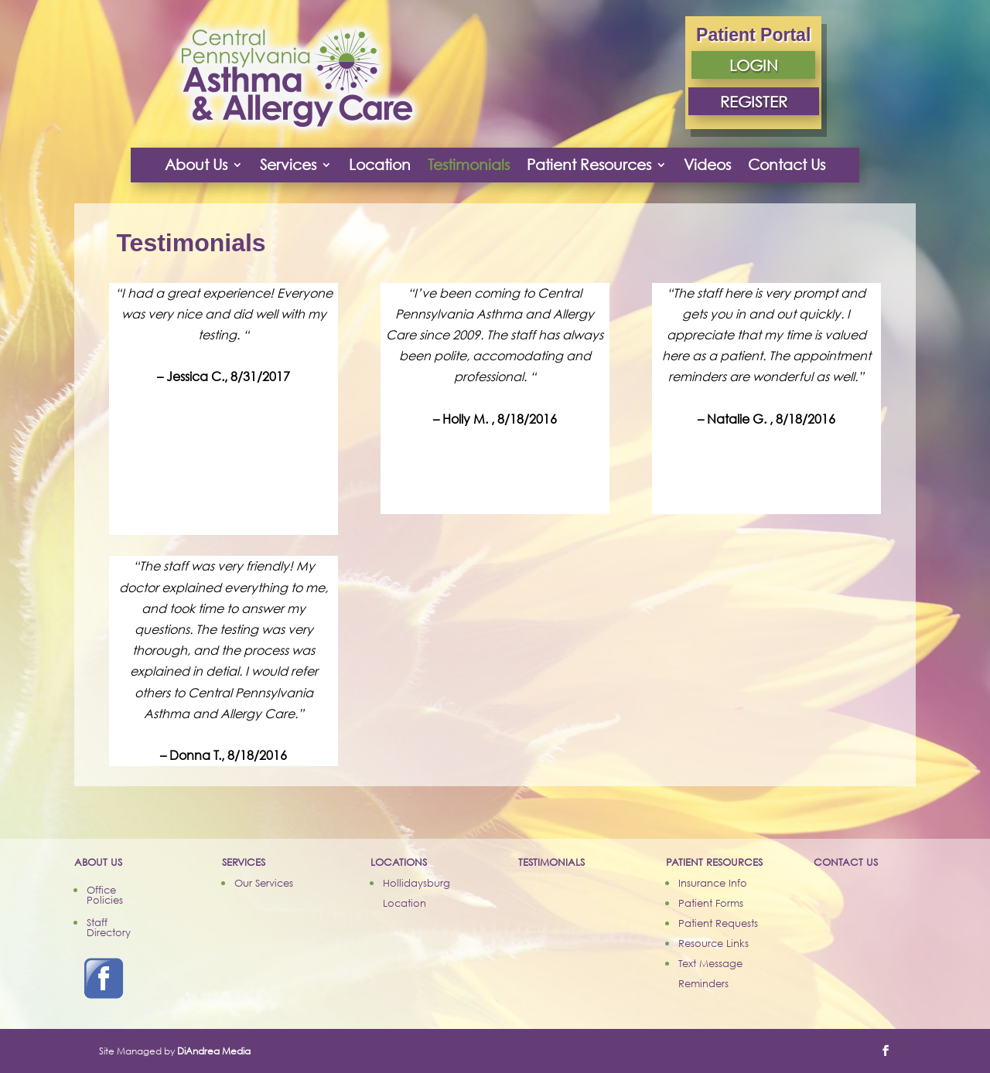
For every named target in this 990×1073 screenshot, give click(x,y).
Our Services (263, 883)
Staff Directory (109, 927)
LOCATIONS (398, 862)
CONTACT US (846, 862)
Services (288, 164)
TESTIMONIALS (551, 862)
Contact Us (786, 164)
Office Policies (105, 895)
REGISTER (753, 101)
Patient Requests (718, 923)
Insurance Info (712, 883)
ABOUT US (98, 862)
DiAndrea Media (214, 1051)
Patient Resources (589, 164)
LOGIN (753, 65)
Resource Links (713, 943)
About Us (196, 164)
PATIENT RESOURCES (714, 862)
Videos (707, 164)
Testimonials (469, 164)
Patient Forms (710, 903)
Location (380, 164)
